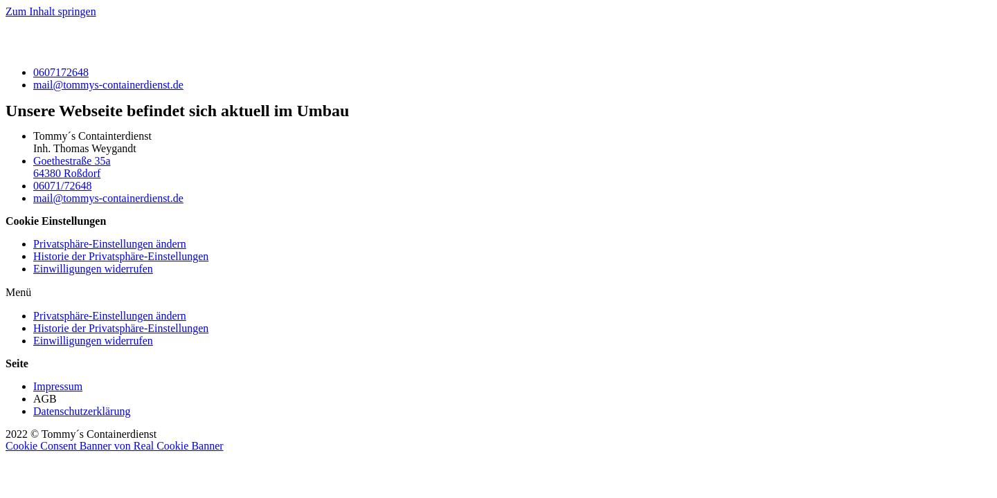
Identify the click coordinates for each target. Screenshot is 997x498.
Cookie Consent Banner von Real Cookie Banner (115, 446)
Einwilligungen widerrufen (93, 269)
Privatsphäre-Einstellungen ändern (109, 244)
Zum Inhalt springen (51, 11)
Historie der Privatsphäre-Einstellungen (120, 256)
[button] (498, 292)
